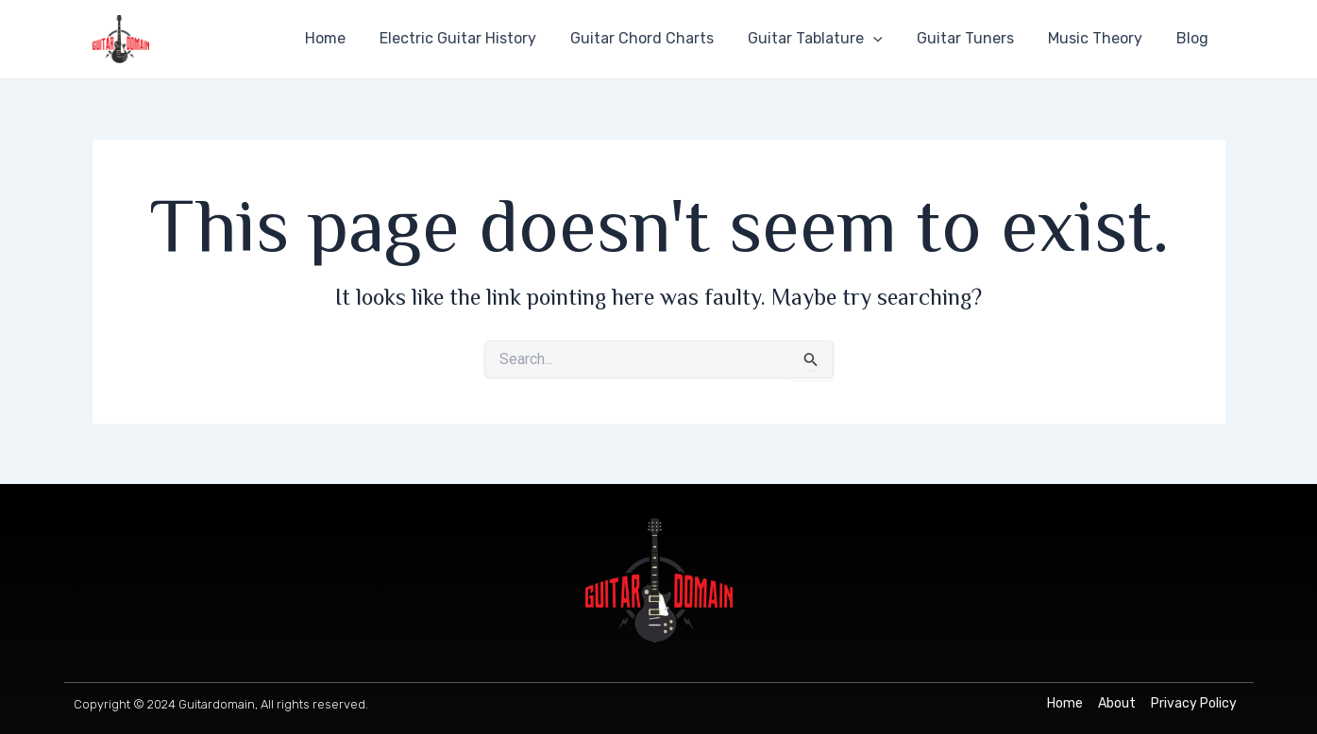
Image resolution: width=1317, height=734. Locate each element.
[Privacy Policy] (1193, 703)
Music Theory (1101, 38)
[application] (886, 38)
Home (349, 38)
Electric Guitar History (478, 38)
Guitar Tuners (974, 38)
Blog (1194, 38)
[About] (1116, 703)
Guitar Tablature (828, 38)
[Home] (1065, 703)
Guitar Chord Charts (659, 38)
